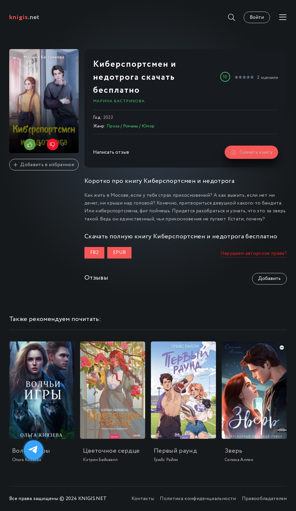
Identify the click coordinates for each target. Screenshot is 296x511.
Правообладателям (264, 498)
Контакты (143, 498)
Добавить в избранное (44, 164)
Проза (113, 126)
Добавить (269, 278)
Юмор (148, 126)
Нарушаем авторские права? (254, 253)
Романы (130, 126)
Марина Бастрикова (119, 101)
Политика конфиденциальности (198, 498)
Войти (257, 17)
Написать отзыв (111, 152)
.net (24, 17)
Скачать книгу (251, 152)
